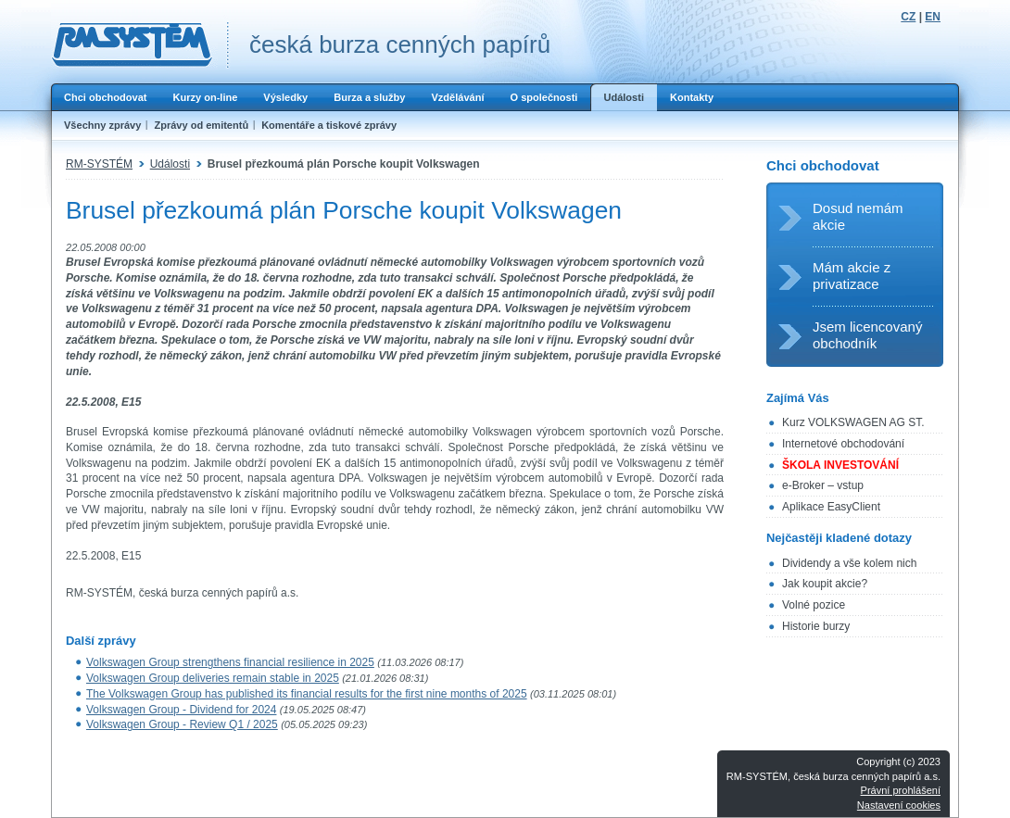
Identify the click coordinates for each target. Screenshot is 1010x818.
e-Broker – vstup (823, 485)
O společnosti (543, 97)
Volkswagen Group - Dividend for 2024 (181, 709)
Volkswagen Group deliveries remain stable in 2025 (212, 678)
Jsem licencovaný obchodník (867, 335)
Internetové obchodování (843, 443)
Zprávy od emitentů (201, 125)
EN (933, 16)
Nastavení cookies (899, 805)
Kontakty (691, 97)
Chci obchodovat (105, 97)
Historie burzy (816, 626)
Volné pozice (813, 604)
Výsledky (285, 97)
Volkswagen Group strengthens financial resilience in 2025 (230, 662)
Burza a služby (369, 97)
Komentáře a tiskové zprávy (329, 125)
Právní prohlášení (901, 790)
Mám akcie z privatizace (851, 275)
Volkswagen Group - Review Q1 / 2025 (182, 724)
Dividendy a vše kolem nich (849, 563)
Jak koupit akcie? (824, 583)
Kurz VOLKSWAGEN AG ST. (853, 422)
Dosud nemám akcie (858, 216)
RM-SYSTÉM (99, 163)
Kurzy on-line (204, 97)
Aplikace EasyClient (831, 506)
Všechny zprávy (102, 125)
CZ (908, 16)
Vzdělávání (457, 97)
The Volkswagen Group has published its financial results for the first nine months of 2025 (306, 693)
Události (623, 97)
